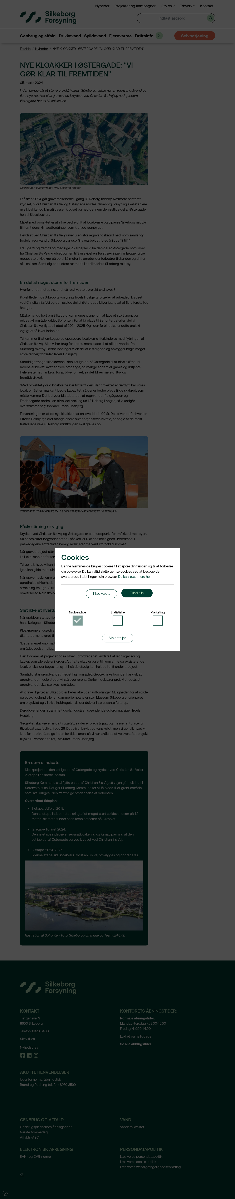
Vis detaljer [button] (117, 642)
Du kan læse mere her (134, 574)
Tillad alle (137, 595)
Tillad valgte (102, 595)
